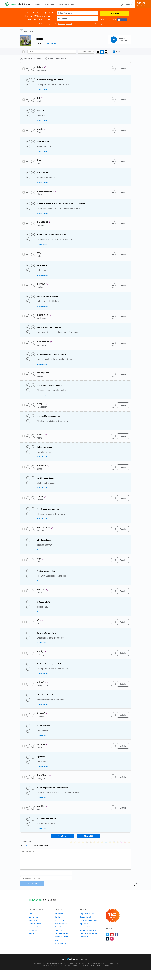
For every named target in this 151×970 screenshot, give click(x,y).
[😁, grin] (79, 842)
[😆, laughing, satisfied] (94, 842)
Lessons (36, 4)
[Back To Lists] (26, 30)
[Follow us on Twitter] (107, 934)
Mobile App (33, 933)
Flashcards (33, 920)
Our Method (58, 914)
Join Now (114, 13)
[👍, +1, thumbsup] (129, 842)
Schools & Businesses (62, 937)
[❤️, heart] (125, 842)
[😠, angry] (91, 842)
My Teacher (62, 4)
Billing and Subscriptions (88, 920)
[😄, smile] (71, 842)
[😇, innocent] (110, 842)
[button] (121, 4)
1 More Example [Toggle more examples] (42, 244)
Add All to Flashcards (33, 59)
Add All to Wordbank (57, 59)
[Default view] (102, 52)
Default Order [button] (87, 51)
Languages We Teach (62, 933)
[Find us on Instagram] (112, 939)
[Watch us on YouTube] (112, 934)
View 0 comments (51, 43)
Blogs (56, 940)
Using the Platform (86, 927)
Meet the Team (59, 920)
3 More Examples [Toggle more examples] (42, 89)
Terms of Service (99, 965)
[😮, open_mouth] (118, 842)
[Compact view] (98, 52)
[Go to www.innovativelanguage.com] (75, 958)
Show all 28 (88, 836)
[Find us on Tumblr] (107, 939)
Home (31, 914)
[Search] (51, 52)
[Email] (46, 878)
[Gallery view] (106, 52)
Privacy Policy (69, 24)
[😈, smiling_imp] (121, 842)
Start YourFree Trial (143, 4)
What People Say (60, 924)
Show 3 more (62, 836)
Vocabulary (48, 4)
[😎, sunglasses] (87, 842)
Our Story (57, 917)
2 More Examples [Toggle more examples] (42, 120)
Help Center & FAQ (87, 914)
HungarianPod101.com (89, 963)
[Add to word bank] (113, 68)
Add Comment (32, 883)
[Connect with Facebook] (122, 20)
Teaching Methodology (88, 930)
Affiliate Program (60, 943)
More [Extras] (73, 4)
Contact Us (84, 937)
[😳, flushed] (75, 842)
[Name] (46, 873)
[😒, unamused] (83, 842)
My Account (84, 924)
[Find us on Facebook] (116, 934)
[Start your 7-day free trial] (113, 916)
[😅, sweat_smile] (98, 842)
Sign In (129, 4)
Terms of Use (61, 24)
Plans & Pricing (59, 927)
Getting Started (85, 917)
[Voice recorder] (33, 69)
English (116, 51)
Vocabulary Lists (35, 924)
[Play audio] (28, 69)
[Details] (123, 68)
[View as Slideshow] (119, 39)
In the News (58, 930)
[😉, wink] (102, 842)
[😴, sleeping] (114, 842)
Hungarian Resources (36, 927)
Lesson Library (34, 917)
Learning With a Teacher (88, 933)
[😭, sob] (106, 842)
